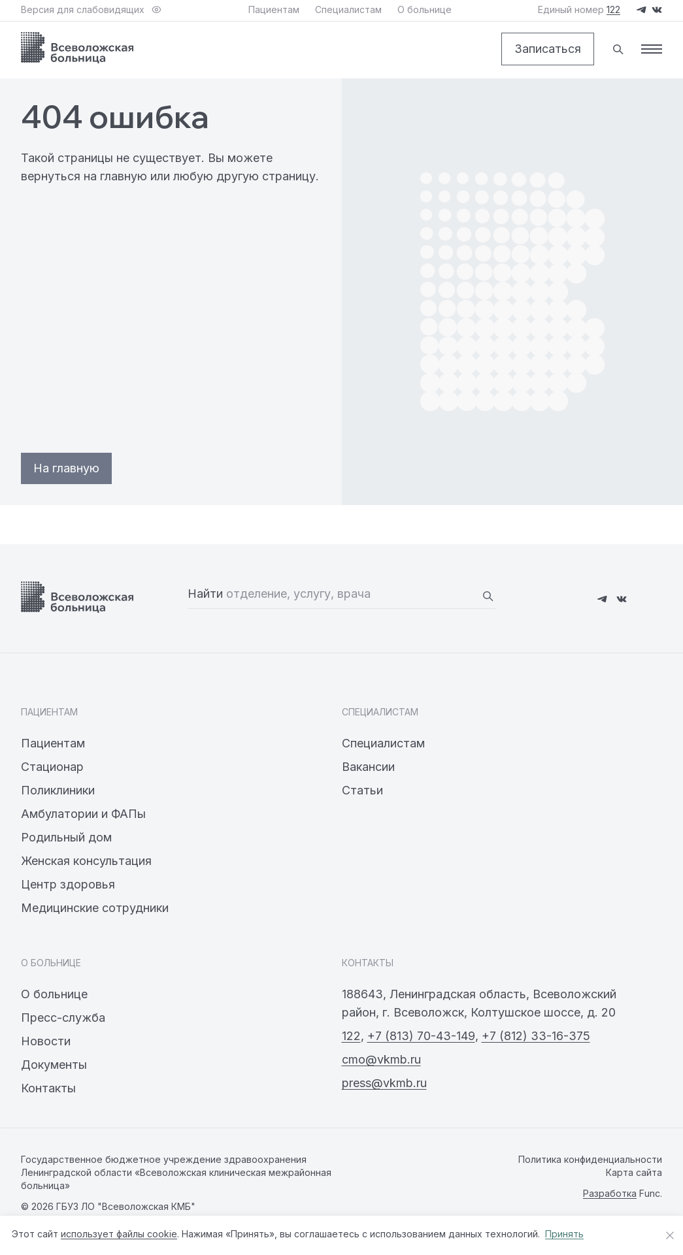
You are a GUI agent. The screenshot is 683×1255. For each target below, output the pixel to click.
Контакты (48, 1088)
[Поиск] (617, 49)
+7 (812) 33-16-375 (536, 1036)
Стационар (52, 767)
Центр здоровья (68, 884)
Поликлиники (58, 790)
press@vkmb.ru (384, 1083)
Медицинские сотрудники (95, 908)
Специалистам (383, 743)
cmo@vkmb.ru (381, 1059)
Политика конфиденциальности (590, 1159)
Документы (54, 1064)
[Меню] (651, 49)
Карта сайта (634, 1172)
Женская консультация (86, 861)
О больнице (54, 994)
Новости (46, 1041)
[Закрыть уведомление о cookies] (670, 1235)
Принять (564, 1233)
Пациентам (53, 743)
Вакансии (368, 767)
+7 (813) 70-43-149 (421, 1036)
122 (351, 1036)
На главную (66, 468)
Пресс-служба (63, 1017)
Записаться (547, 49)
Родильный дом (66, 837)
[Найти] (487, 596)
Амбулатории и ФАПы (83, 814)
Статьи (362, 790)
